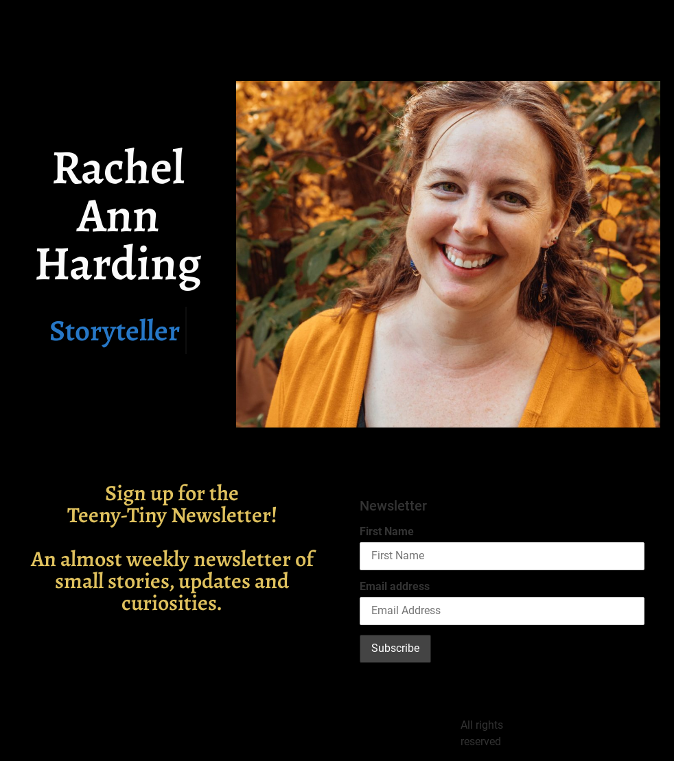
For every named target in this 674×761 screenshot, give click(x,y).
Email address (395, 586)
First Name (387, 531)
